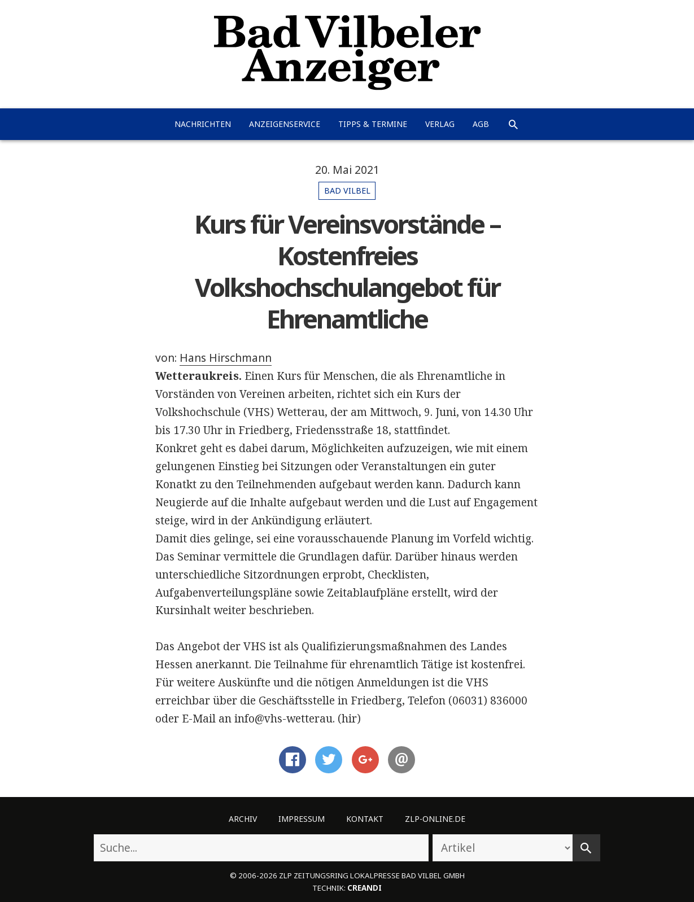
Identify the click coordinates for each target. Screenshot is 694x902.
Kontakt (364, 818)
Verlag (440, 124)
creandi (364, 888)
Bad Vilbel (347, 190)
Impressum (301, 818)
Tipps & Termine (372, 124)
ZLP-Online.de (435, 818)
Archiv (243, 818)
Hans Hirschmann (226, 358)
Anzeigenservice (284, 124)
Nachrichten (202, 124)
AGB (481, 124)
